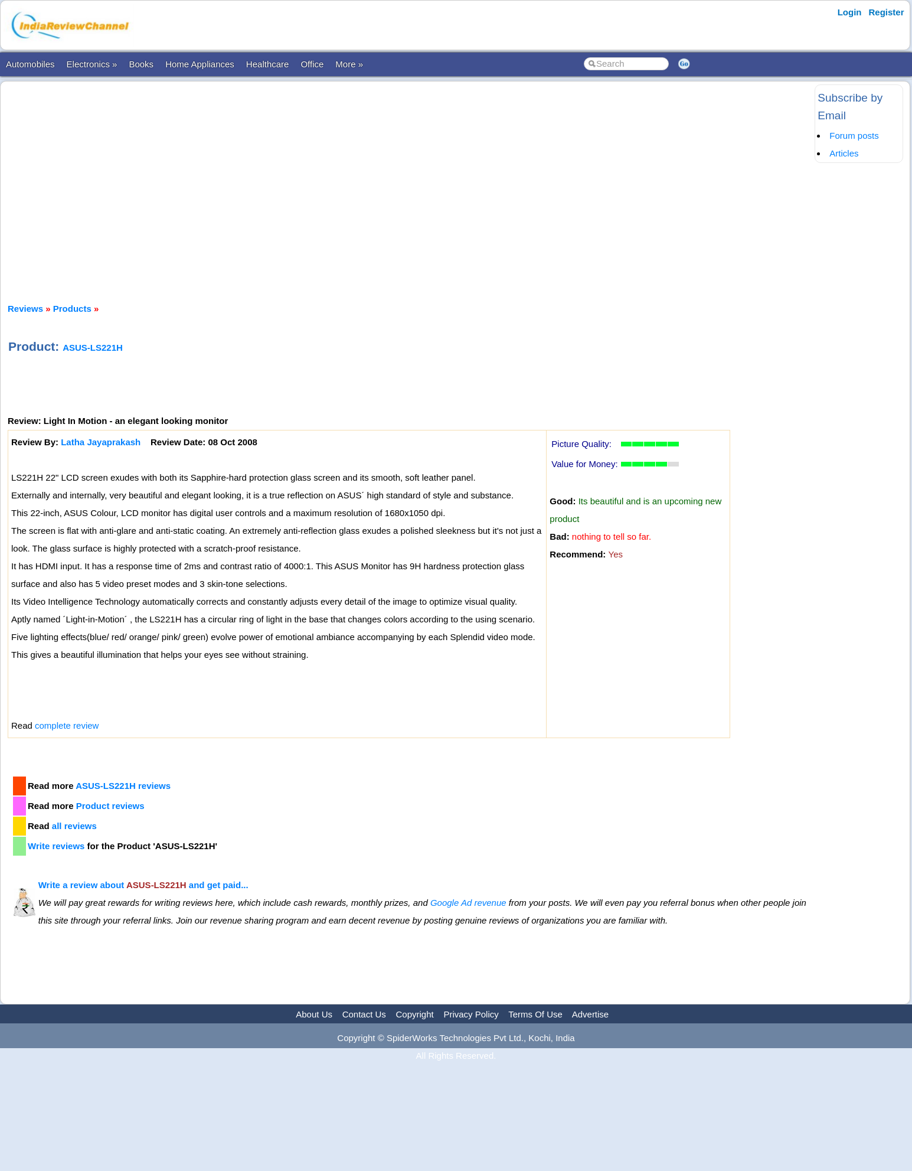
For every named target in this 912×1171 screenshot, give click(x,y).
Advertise (590, 1014)
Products (72, 309)
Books (141, 64)
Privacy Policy (470, 1014)
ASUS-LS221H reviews (123, 786)
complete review (67, 725)
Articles (843, 153)
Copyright (415, 1014)
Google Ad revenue (468, 903)
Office (311, 64)
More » (349, 64)
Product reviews (110, 806)
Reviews (25, 309)
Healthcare (267, 64)
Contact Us (364, 1014)
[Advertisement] (409, 182)
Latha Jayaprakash (100, 442)
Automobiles (30, 64)
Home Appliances (199, 64)
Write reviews (56, 846)
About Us (314, 1014)
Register (886, 12)
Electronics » (92, 64)
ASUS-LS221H (93, 348)
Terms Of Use (535, 1014)
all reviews (74, 826)
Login (850, 12)
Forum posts (853, 136)
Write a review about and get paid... (143, 885)
